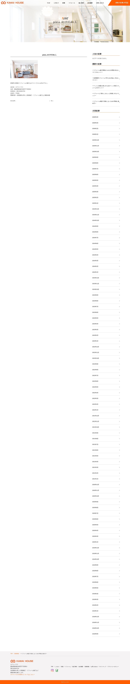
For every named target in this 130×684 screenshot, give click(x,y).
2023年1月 (95, 341)
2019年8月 (95, 570)
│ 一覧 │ (51, 100)
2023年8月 (95, 301)
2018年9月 (95, 634)
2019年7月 (95, 576)
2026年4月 (95, 117)
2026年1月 (95, 134)
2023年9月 (95, 295)
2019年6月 (95, 582)
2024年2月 (95, 266)
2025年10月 (95, 151)
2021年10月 (95, 427)
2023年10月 (95, 289)
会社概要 (89, 3)
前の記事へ (13, 100)
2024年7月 (95, 237)
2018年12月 (95, 616)
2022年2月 (95, 404)
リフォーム (72, 3)
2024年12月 (95, 209)
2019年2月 (95, 605)
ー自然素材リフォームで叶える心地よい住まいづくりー (105, 79)
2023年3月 (95, 329)
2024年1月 (95, 272)
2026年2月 (95, 128)
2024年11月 (95, 214)
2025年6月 (95, 174)
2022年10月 (95, 358)
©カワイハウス (65, 682)
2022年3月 (95, 398)
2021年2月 (95, 473)
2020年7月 (95, 513)
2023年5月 (95, 318)
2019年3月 (95, 599)
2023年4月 (95, 323)
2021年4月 (95, 461)
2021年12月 (95, 415)
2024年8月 (95, 232)
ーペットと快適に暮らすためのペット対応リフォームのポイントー (105, 87)
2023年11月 (95, 283)
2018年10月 (95, 628)
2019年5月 (95, 588)
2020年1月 (95, 542)
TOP (48, 3)
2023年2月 (95, 335)
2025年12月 (95, 140)
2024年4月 (95, 255)
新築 (63, 3)
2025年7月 (95, 168)
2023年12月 (95, 278)
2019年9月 (95, 565)
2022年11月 (95, 352)
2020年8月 (95, 507)
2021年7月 (95, 444)
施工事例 (81, 3)
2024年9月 (95, 226)
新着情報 (16, 653)
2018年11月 (95, 622)
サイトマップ (102, 666)
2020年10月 (95, 496)
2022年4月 (95, 392)
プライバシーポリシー (113, 666)
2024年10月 (95, 220)
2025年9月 (95, 157)
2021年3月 (95, 467)
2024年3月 (95, 260)
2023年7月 (95, 306)
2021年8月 (95, 438)
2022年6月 (95, 381)
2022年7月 (95, 375)
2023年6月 (95, 312)
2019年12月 (95, 547)
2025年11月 (95, 145)
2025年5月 (95, 180)
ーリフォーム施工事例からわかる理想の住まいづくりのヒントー (105, 71)
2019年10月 (95, 559)
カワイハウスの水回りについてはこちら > (22, 674)
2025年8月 (95, 163)
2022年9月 (95, 364)
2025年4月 (95, 186)
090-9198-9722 (122, 3)
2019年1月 (95, 611)
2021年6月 (95, 450)
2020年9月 (95, 501)
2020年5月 (95, 524)
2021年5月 (95, 456)
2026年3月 (95, 123)
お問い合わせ (100, 3)
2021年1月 (95, 479)
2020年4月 (95, 530)
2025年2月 (95, 197)
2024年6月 (95, 243)
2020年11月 (95, 490)
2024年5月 (95, 249)
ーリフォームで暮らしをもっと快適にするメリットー (105, 94)
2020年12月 (95, 484)
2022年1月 (95, 410)
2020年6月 (95, 519)
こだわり (56, 3)
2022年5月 (95, 387)
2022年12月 (95, 346)
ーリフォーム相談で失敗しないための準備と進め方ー (105, 102)
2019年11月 (95, 553)
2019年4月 (95, 593)
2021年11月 (95, 421)
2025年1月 (95, 203)
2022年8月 (95, 369)
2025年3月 (95, 191)
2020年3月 (95, 536)
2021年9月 (95, 433)
